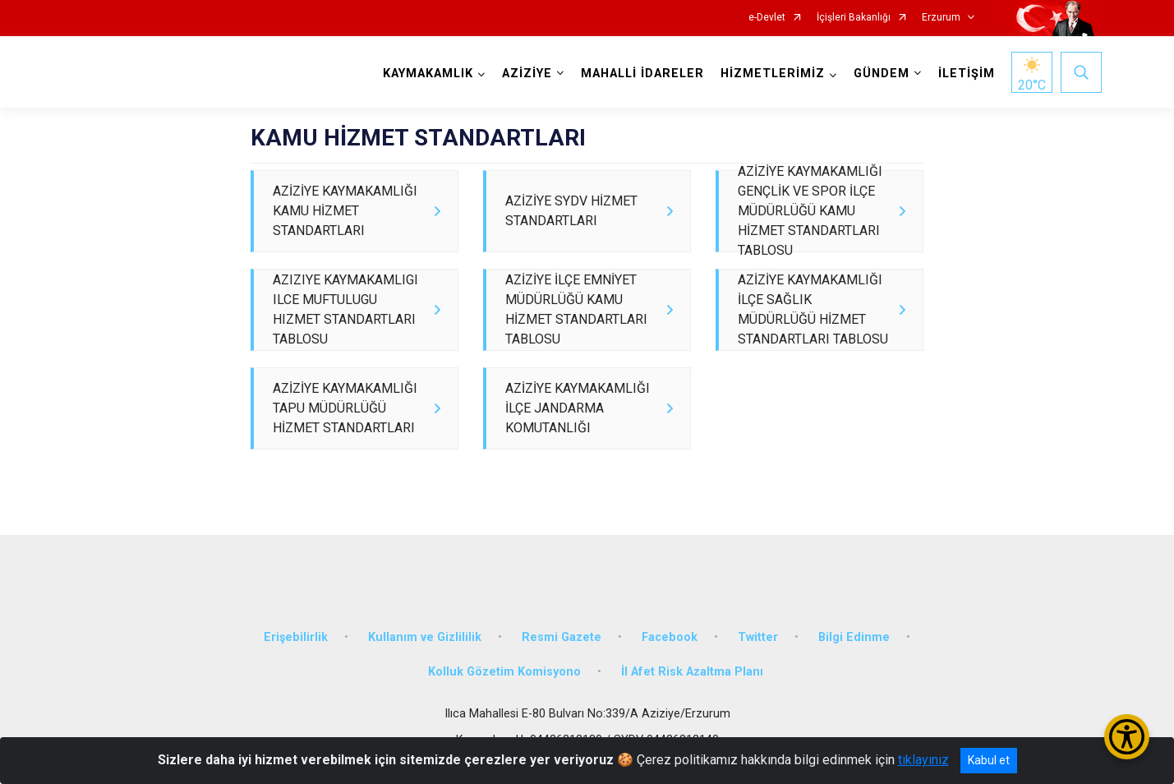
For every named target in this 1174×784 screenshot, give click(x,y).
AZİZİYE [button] (524, 74)
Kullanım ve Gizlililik (424, 664)
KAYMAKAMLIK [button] (425, 74)
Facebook (669, 664)
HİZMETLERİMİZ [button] (769, 74)
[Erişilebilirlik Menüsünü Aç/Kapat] (1126, 736)
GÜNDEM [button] (878, 74)
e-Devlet (766, 17)
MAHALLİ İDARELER (639, 74)
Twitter (758, 664)
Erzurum (941, 17)
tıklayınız (923, 760)
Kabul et (989, 760)
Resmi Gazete (561, 664)
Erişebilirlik (296, 664)
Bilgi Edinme (854, 664)
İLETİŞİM (963, 74)
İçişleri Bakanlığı (854, 17)
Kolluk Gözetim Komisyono (504, 699)
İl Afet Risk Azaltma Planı (692, 699)
